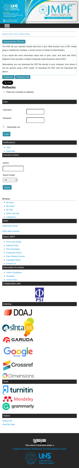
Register (72, 4)
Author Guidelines (14, 272)
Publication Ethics (14, 253)
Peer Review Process (15, 256)
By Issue (10, 202)
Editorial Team (12, 245)
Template (10, 276)
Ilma (28, 34)
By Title (9, 210)
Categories (11, 217)
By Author (10, 206)
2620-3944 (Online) (10, 231)
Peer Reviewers (13, 249)
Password (7, 118)
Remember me (13, 127)
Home (4, 34)
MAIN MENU (7, 25)
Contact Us (11, 263)
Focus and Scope (13, 242)
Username (7, 110)
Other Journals (12, 213)
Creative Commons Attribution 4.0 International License (39, 449)
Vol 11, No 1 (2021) (16, 34)
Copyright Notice (13, 260)
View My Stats (8, 424)
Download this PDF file (14, 42)
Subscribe (10, 151)
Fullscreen (8, 77)
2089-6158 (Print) (10, 226)
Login (63, 4)
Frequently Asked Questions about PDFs (49, 59)
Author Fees (11, 280)
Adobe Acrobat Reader (54, 50)
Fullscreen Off (22, 77)
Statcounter (7, 421)
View (8, 147)
